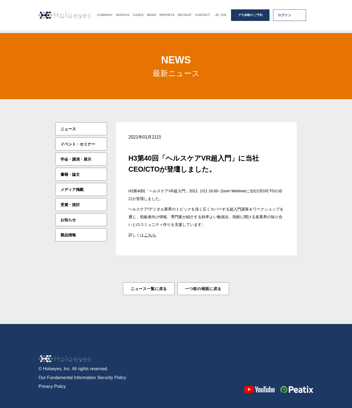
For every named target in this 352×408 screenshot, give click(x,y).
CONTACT (202, 16)
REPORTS (167, 16)
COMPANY (105, 16)
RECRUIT (185, 16)
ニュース (68, 129)
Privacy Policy (52, 386)
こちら (150, 235)
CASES (138, 16)
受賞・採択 (70, 204)
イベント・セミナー (78, 144)
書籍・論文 (70, 174)
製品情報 (68, 235)
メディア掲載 (72, 189)
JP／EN (220, 16)
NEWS (151, 16)
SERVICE (123, 16)
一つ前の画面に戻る (203, 289)
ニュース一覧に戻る (149, 289)
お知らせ (68, 220)
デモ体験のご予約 (250, 16)
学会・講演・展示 (76, 159)
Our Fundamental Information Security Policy (82, 377)
